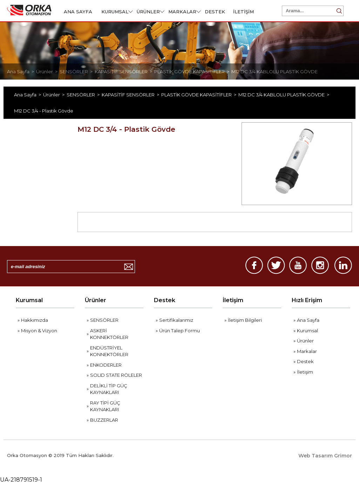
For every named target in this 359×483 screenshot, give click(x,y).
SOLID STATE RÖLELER (116, 375)
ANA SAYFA (78, 11)
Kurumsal (29, 300)
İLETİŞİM (243, 11)
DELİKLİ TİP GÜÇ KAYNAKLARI (108, 389)
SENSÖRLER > (77, 71)
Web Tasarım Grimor (325, 456)
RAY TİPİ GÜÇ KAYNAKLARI (105, 406)
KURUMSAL (117, 11)
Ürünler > (48, 71)
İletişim (233, 300)
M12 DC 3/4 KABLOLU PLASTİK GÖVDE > (284, 94)
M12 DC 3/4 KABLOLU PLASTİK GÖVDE (274, 71)
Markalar (307, 351)
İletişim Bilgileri (245, 320)
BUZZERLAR (104, 420)
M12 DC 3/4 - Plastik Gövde (43, 111)
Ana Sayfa (308, 320)
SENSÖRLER (104, 320)
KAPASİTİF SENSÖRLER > (124, 71)
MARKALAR (184, 11)
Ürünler (95, 300)
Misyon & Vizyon (39, 330)
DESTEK (215, 11)
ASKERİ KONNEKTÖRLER (109, 334)
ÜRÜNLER (150, 11)
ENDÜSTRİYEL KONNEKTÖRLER (109, 351)
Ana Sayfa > (21, 71)
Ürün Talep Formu (179, 330)
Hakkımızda (34, 320)
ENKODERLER (106, 365)
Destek (164, 300)
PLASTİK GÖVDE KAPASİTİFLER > (192, 71)
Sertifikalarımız (176, 320)
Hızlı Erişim (307, 300)
